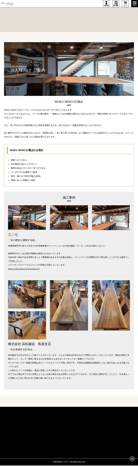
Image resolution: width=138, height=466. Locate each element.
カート (125, 5)
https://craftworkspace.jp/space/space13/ (25, 269)
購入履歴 (115, 5)
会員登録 (106, 5)
